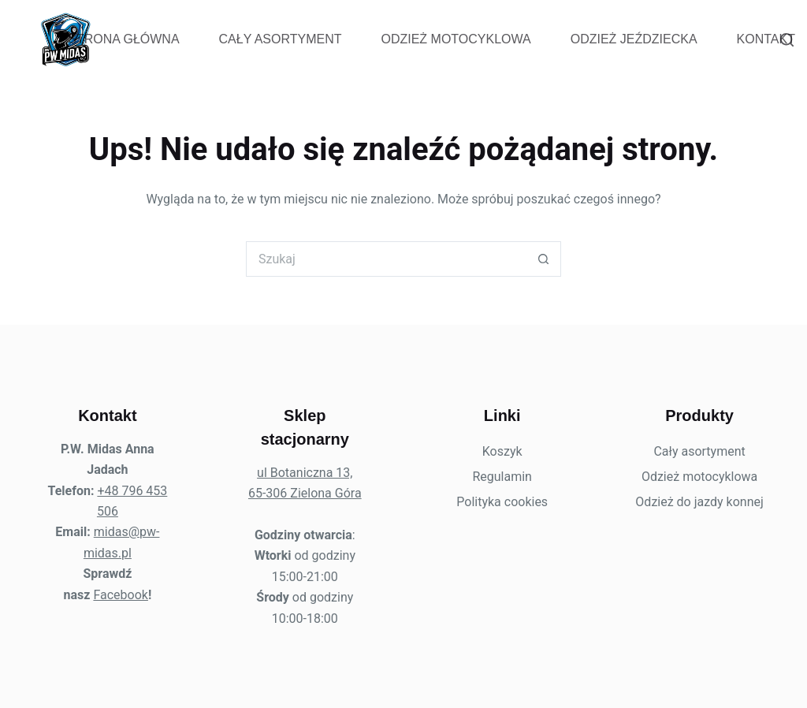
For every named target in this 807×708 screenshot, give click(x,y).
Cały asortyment (280, 39)
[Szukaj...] (386, 259)
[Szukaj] (787, 40)
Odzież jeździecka (634, 39)
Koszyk (502, 451)
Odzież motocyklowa (455, 39)
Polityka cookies (502, 501)
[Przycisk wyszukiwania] (543, 259)
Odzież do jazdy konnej (699, 501)
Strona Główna (123, 39)
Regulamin (502, 476)
